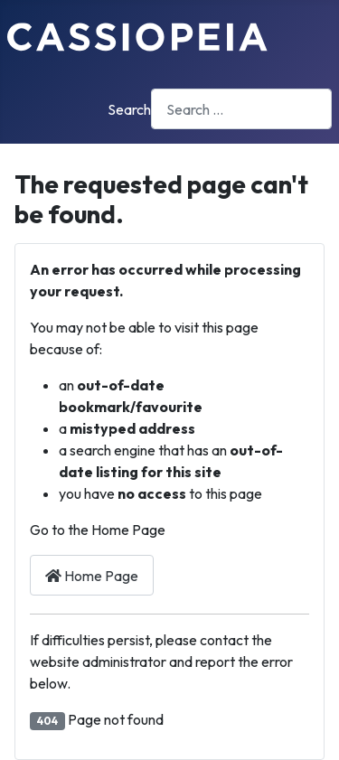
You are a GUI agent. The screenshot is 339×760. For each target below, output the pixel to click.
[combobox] (241, 109)
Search (129, 109)
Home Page (91, 576)
